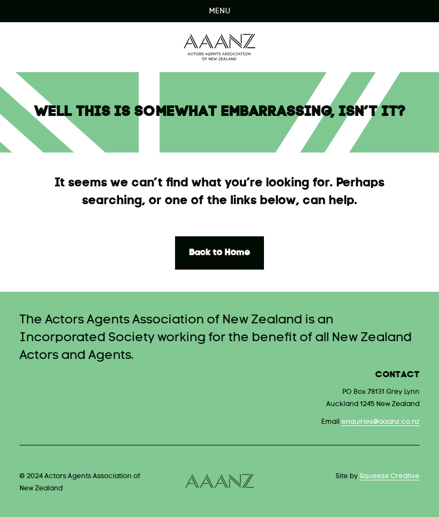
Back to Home (219, 253)
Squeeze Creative (390, 476)
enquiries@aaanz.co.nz (380, 422)
